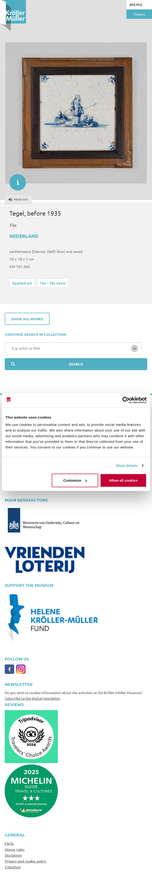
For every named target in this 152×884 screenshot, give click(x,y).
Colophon (13, 866)
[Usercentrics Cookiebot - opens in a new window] (126, 400)
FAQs (9, 843)
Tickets (139, 14)
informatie (15, 180)
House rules (15, 849)
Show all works (27, 318)
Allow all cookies (123, 480)
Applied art (22, 282)
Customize (75, 480)
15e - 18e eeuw (53, 282)
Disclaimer (13, 855)
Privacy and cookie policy (25, 861)
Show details (127, 465)
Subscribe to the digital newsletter (32, 698)
